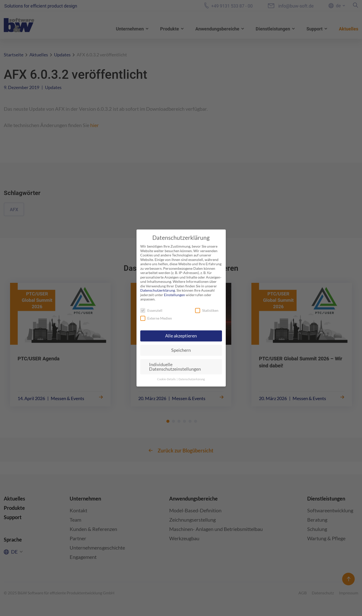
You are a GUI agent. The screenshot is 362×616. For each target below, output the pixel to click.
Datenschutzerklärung (157, 290)
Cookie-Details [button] (166, 379)
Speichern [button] (181, 350)
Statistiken (206, 310)
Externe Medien (156, 318)
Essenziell (151, 310)
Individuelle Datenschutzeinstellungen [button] (175, 367)
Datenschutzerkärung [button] (191, 379)
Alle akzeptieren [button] (181, 335)
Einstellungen (174, 295)
